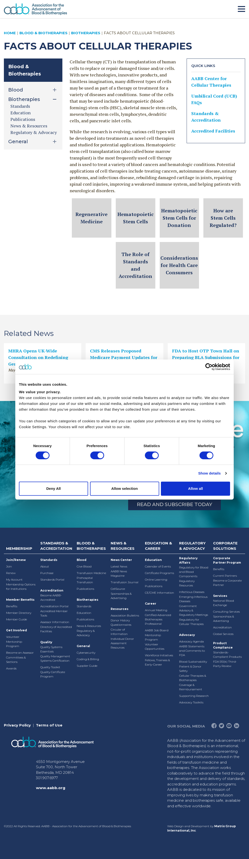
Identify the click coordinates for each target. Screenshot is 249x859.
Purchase (46, 573)
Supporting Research (194, 696)
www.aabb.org (50, 787)
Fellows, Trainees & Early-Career (157, 662)
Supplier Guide (87, 665)
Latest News (119, 566)
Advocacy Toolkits (191, 702)
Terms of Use (49, 725)
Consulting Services (226, 611)
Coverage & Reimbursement (190, 687)
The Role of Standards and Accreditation (135, 265)
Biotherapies (85, 33)
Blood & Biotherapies (43, 33)
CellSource (118, 589)
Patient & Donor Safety (190, 669)
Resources (119, 609)
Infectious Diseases (191, 592)
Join (9, 566)
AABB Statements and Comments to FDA (192, 650)
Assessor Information (54, 622)
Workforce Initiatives (159, 655)
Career (150, 603)
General (83, 646)
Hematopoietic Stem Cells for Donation (179, 217)
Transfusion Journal (124, 582)
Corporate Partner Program (227, 560)
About (44, 566)
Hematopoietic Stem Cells (135, 218)
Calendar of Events (158, 566)
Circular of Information (119, 632)
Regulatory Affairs (188, 560)
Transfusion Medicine (91, 573)
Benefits (11, 606)
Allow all (195, 488)
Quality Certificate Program (52, 674)
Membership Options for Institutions (20, 587)
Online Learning (156, 579)
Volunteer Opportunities (154, 646)
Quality (46, 642)
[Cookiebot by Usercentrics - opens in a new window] (209, 366)
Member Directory (18, 613)
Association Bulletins (125, 615)
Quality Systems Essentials (51, 649)
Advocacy (187, 635)
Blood (81, 560)
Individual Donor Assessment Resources (122, 643)
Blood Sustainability (193, 661)
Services (220, 596)
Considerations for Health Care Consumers (179, 265)
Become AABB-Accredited (51, 597)
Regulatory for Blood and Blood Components (193, 572)
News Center (121, 560)
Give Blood (84, 566)
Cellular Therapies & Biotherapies (192, 678)
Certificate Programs (159, 573)
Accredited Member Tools (54, 613)
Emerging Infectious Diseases (193, 599)
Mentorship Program (14, 644)
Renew (11, 573)
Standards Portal (52, 579)
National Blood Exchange (223, 603)
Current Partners (225, 575)
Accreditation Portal (54, 606)
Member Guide (16, 619)
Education (20, 113)
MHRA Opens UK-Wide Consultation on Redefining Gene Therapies (38, 357)
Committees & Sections (16, 660)
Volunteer (12, 637)
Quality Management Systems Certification (55, 658)
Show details (209, 473)
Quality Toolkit (50, 667)
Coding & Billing (88, 659)
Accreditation (51, 590)
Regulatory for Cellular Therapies (191, 622)
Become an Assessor (20, 652)
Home (10, 33)
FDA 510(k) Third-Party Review (225, 664)
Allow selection (124, 488)
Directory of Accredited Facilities (56, 629)
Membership (19, 548)
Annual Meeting (156, 610)
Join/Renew (16, 560)
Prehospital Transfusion (85, 580)
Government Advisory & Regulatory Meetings (193, 610)
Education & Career (158, 546)
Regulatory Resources (187, 583)
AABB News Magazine (119, 573)
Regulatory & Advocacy (33, 132)
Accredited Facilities (213, 131)
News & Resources (28, 126)
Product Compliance (223, 645)
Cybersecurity (86, 652)
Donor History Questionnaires (121, 622)
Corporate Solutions (225, 546)
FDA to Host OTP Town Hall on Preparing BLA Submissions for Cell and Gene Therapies (205, 357)
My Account (14, 579)
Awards (11, 668)
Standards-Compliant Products (227, 655)
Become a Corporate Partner (227, 583)
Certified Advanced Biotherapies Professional (158, 619)
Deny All (53, 488)
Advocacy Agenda (191, 641)
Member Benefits (20, 599)
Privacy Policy (17, 725)
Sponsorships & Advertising (121, 596)
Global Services (223, 634)
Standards (20, 106)
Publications (22, 119)
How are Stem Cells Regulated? (223, 217)
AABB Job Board (156, 630)
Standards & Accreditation (56, 546)
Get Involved (16, 630)
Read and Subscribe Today (174, 504)
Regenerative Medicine (91, 218)
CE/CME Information (159, 592)
